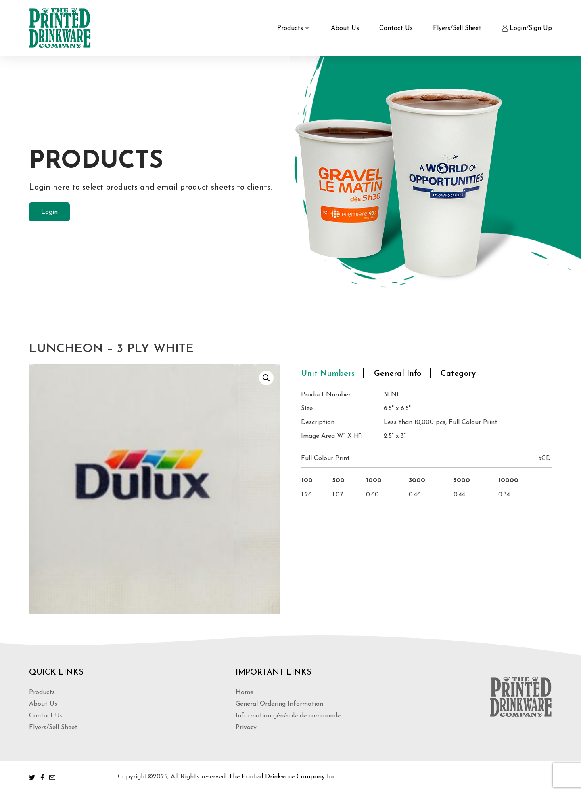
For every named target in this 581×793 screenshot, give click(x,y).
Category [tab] (458, 374)
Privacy (246, 727)
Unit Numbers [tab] (328, 374)
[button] (266, 378)
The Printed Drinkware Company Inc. (282, 777)
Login (518, 28)
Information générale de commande (288, 716)
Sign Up (540, 28)
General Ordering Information (279, 704)
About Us (345, 28)
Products (290, 28)
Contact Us (396, 28)
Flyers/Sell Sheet (457, 28)
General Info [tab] (397, 374)
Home (244, 692)
